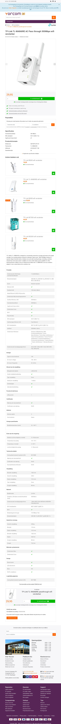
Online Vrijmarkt (12, 8)
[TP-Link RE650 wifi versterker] (53, 173)
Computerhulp (10, 700)
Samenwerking (8, 663)
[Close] (59, 4)
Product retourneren (45, 667)
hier (45, 671)
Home (8, 25)
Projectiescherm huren (28, 710)
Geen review (11, 36)
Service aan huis (9, 702)
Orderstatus (43, 665)
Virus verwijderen (9, 695)
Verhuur (25, 700)
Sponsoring (47, 715)
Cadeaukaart (26, 665)
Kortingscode (43, 710)
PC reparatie (8, 691)
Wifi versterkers (15, 25)
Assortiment (43, 661)
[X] (24, 676)
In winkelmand (36, 98)
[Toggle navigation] (53, 21)
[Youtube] (33, 676)
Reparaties (8, 687)
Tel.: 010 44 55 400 (29, 671)
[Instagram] (30, 676)
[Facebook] (27, 676)
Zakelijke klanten (27, 659)
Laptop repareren (9, 689)
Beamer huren (26, 706)
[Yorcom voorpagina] (15, 13)
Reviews (40, 715)
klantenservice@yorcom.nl (30, 673)
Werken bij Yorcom (9, 667)
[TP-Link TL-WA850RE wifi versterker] (53, 192)
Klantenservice (45, 657)
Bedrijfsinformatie (9, 661)
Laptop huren (26, 704)
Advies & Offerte (44, 659)
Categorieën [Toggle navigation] (9, 21)
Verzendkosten (26, 663)
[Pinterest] (36, 676)
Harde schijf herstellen (10, 693)
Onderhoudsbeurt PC (28, 695)
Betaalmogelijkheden (28, 661)
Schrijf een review (24, 36)
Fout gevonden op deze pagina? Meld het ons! (30, 584)
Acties (53, 715)
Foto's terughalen (9, 697)
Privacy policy (23, 715)
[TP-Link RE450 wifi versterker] (53, 211)
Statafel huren (26, 702)
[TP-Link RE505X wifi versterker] (53, 249)
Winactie (42, 702)
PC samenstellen (27, 689)
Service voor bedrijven (10, 704)
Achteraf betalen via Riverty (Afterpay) (18, 111)
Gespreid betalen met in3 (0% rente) (18, 113)
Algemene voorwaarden (12, 715)
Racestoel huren (27, 708)
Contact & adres (9, 659)
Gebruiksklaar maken (28, 693)
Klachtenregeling (32, 715)
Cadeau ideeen (43, 706)
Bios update (25, 697)
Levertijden (43, 663)
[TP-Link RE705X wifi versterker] (53, 230)
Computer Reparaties (28, 667)
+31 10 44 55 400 (10, 1)
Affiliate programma (10, 665)
